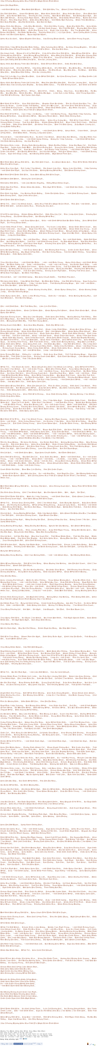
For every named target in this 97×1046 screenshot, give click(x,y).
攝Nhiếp (31, 13)
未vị (53, 162)
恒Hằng (45, 319)
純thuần (80, 693)
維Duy (53, 55)
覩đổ (72, 28)
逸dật (41, 774)
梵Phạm (32, 91)
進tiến (29, 409)
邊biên (60, 229)
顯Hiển (82, 419)
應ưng (66, 503)
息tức (35, 195)
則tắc (38, 252)
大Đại (2, 1)
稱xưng (62, 538)
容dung (82, 409)
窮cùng (58, 268)
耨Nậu (30, 438)
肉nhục (40, 124)
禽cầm (58, 16)
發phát (36, 18)
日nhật (32, 337)
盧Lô (95, 47)
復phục (3, 26)
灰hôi (2, 321)
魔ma (35, 231)
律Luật (58, 70)
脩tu (95, 91)
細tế (6, 18)
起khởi (66, 636)
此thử (51, 26)
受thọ (52, 214)
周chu (85, 13)
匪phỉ (17, 774)
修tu (74, 13)
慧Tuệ (61, 57)
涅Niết (15, 133)
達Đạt (2, 72)
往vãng (60, 120)
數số (51, 281)
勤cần (91, 544)
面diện (23, 32)
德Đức (12, 162)
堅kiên (64, 277)
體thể (30, 124)
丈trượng (18, 85)
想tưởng (94, 147)
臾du (50, 461)
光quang (11, 30)
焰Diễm (64, 837)
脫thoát (59, 154)
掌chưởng (93, 789)
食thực (67, 130)
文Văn (44, 53)
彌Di (52, 105)
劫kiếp (34, 233)
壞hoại (57, 536)
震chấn (33, 193)
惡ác (28, 538)
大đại (57, 30)
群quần (25, 28)
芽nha (8, 565)
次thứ (34, 563)
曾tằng (2, 246)
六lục (22, 193)
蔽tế (3, 358)
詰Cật (62, 55)
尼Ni (37, 82)
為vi (43, 59)
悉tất (91, 122)
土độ (95, 76)
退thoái (54, 544)
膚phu (2, 18)
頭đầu (15, 124)
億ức (28, 64)
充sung (39, 321)
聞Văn (55, 64)
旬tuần (48, 28)
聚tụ (66, 30)
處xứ (37, 220)
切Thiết (87, 705)
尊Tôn (17, 103)
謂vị (1, 220)
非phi (60, 93)
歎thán (60, 183)
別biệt (60, 354)
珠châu (11, 105)
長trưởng (33, 519)
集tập (84, 503)
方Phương (8, 1)
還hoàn (49, 747)
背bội (50, 289)
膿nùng (9, 321)
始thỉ (12, 214)
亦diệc (67, 64)
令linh (67, 105)
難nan (68, 122)
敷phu (47, 20)
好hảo (12, 120)
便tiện (20, 321)
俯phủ (15, 28)
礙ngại (53, 151)
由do (43, 28)
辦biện (19, 760)
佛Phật (12, 9)
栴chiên (14, 16)
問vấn (75, 162)
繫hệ (9, 724)
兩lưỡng (65, 789)
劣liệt (62, 85)
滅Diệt (9, 57)
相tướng (38, 114)
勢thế (33, 130)
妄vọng (57, 147)
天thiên (51, 91)
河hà (44, 448)
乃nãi (24, 122)
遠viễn (30, 30)
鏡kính (55, 116)
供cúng (68, 461)
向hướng (44, 289)
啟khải (49, 802)
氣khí (86, 28)
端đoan (22, 39)
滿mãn (63, 162)
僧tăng (14, 268)
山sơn (40, 448)
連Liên (49, 68)
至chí (28, 122)
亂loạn (79, 682)
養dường (75, 461)
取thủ (71, 507)
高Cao (2, 28)
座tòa (58, 386)
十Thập (50, 400)
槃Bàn (20, 133)
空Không (3, 55)
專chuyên (80, 758)
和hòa (28, 530)
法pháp (38, 139)
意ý (6, 105)
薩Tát (42, 49)
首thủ (55, 59)
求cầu (45, 676)
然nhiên (20, 216)
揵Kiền (44, 68)
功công (3, 216)
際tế (64, 229)
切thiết (8, 108)
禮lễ (22, 605)
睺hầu (41, 93)
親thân (94, 618)
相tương (57, 283)
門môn (65, 154)
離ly (73, 233)
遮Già (2, 49)
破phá (22, 620)
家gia (2, 231)
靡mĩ (61, 28)
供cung (3, 530)
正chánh (19, 105)
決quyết (15, 651)
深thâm (53, 13)
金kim (49, 693)
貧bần (4, 507)
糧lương (65, 526)
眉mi (53, 419)
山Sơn (7, 28)
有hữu (25, 20)
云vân (55, 168)
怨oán (89, 618)
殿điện (8, 126)
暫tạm (49, 724)
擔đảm (86, 764)
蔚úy (73, 26)
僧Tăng (46, 505)
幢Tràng (41, 707)
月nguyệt (86, 39)
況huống (20, 762)
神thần (75, 108)
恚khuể (19, 639)
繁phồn (85, 18)
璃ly (11, 429)
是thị (7, 5)
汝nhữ (33, 179)
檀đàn (20, 16)
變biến (51, 145)
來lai (53, 49)
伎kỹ (8, 572)
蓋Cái (20, 57)
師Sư (54, 53)
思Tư (35, 1)
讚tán (95, 331)
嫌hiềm (13, 639)
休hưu (30, 195)
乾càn (77, 91)
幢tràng (15, 442)
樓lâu (11, 93)
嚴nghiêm (82, 30)
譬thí (67, 103)
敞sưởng (33, 32)
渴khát (23, 319)
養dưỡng (9, 530)
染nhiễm (90, 76)
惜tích (22, 509)
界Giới (51, 1)
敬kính (63, 461)
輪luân (86, 231)
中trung (79, 39)
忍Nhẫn (3, 396)
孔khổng (81, 32)
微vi (26, 47)
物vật (92, 342)
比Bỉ (28, 82)
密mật (61, 18)
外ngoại (53, 28)
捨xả (95, 122)
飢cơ (18, 319)
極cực (20, 726)
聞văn (16, 5)
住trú (95, 281)
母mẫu (73, 505)
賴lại (95, 530)
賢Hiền (83, 57)
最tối (32, 122)
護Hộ (40, 91)
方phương (49, 47)
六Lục (19, 76)
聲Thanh (49, 64)
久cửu (10, 76)
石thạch (49, 448)
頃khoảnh (28, 461)
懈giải (22, 774)
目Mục (39, 68)
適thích (82, 227)
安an (52, 515)
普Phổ (77, 57)
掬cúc (54, 768)
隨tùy (7, 120)
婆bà (86, 91)
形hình (47, 49)
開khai (42, 20)
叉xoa (70, 91)
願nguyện (50, 609)
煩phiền (94, 193)
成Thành (3, 707)
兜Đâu (8, 227)
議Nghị (40, 1)
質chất (28, 22)
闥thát (82, 91)
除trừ (2, 22)
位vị (93, 124)
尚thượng (72, 760)
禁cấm (55, 636)
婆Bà (69, 70)
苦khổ (79, 122)
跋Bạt (13, 72)
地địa (16, 193)
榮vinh (5, 30)
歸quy (39, 507)
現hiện (43, 64)
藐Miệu (48, 438)
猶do (43, 18)
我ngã (11, 5)
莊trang (76, 47)
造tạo (53, 751)
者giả (89, 16)
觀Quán (19, 53)
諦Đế (63, 331)
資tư (60, 526)
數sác (45, 760)
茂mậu (68, 32)
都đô (31, 342)
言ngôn (15, 164)
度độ (66, 170)
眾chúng (21, 18)
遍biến (74, 252)
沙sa (18, 394)
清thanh (24, 636)
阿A (26, 13)
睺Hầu (75, 68)
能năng (79, 16)
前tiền (27, 459)
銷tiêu (7, 839)
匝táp (16, 20)
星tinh (74, 39)
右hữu (2, 735)
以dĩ (5, 137)
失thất (59, 544)
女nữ (89, 85)
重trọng (46, 714)
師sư (44, 530)
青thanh (72, 18)
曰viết (12, 53)
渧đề (93, 409)
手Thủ (41, 57)
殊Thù (49, 53)
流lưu (95, 28)
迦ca (7, 93)
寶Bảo (35, 57)
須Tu (56, 68)
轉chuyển (69, 231)
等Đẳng (77, 9)
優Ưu (36, 70)
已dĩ (6, 76)
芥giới (34, 429)
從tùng (94, 120)
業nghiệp (30, 85)
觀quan (30, 34)
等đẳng (36, 47)
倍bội (8, 335)
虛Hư (95, 53)
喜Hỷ (8, 32)
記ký (56, 214)
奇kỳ (13, 469)
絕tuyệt (87, 377)
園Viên (12, 32)
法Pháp (3, 133)
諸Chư (14, 57)
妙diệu (32, 20)
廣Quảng (16, 1)
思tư (9, 576)
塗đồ (69, 570)
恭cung (57, 461)
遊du (95, 227)
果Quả (29, 565)
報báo (38, 532)
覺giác (79, 145)
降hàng (30, 231)
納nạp (26, 404)
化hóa (62, 76)
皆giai (20, 20)
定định (64, 108)
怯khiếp (55, 760)
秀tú (82, 26)
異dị (55, 145)
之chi (45, 30)
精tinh (8, 693)
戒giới (72, 492)
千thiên (23, 64)
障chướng (64, 283)
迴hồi (64, 16)
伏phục (51, 85)
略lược (34, 367)
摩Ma (23, 9)
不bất (65, 28)
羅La (70, 68)
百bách (62, 335)
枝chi (91, 18)
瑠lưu (7, 429)
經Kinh (56, 1)
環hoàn (56, 39)
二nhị (33, 114)
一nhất (2, 9)
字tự (79, 340)
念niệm (25, 105)
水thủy (76, 319)
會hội (61, 49)
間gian (31, 18)
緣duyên (86, 356)
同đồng (49, 183)
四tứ (19, 32)
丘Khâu (32, 82)
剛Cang (31, 55)
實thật (84, 147)
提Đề (32, 9)
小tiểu (25, 26)
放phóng (48, 419)
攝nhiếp (77, 348)
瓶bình (46, 409)
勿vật (71, 808)
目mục (20, 124)
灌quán (77, 609)
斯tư (2, 411)
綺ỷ (55, 18)
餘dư (39, 22)
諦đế (2, 179)
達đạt (82, 839)
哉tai (7, 187)
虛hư (8, 220)
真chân (33, 358)
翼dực (68, 16)
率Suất (13, 227)
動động (36, 105)
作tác (54, 243)
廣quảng (22, 544)
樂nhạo (91, 20)
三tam (23, 114)
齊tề (68, 28)
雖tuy (90, 406)
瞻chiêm (33, 183)
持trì (28, 570)
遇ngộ (90, 421)
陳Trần (2, 70)
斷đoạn (81, 377)
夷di (28, 32)
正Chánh (70, 9)
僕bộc (64, 124)
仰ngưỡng (40, 183)
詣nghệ (39, 319)
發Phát (87, 419)
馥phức (22, 34)
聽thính (6, 179)
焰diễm (52, 277)
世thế (82, 149)
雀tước (87, 32)
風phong (54, 310)
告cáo (32, 174)
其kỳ (2, 13)
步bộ (13, 229)
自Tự (24, 53)
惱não (2, 195)
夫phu (24, 85)
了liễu (27, 108)
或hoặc (18, 222)
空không (45, 139)
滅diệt (74, 266)
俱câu (7, 22)
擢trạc (65, 13)
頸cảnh (3, 34)
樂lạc (56, 515)
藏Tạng (78, 53)
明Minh (9, 122)
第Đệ (47, 331)
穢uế (87, 310)
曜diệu (58, 20)
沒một (41, 227)
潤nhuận (12, 18)
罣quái (69, 448)
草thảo (48, 32)
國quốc (81, 124)
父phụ (68, 505)
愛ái (87, 20)
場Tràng (17, 49)
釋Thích (24, 91)
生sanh (74, 76)
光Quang (89, 55)
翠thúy (78, 18)
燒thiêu (18, 310)
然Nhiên (45, 122)
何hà (2, 137)
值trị (1, 340)
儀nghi (27, 252)
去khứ (49, 858)
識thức (69, 858)
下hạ (57, 9)
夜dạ (35, 30)
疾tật (85, 762)
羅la (52, 18)
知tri (31, 108)
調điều (46, 85)
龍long (59, 91)
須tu (46, 461)
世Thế (44, 91)
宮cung (3, 126)
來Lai (27, 1)
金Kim (26, 55)
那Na (7, 49)
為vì (67, 47)
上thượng (46, 16)
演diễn (2, 189)
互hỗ (67, 354)
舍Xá (18, 68)
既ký (24, 457)
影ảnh (38, 816)
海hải (32, 768)
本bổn (70, 13)
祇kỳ (18, 268)
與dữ (90, 239)
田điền (42, 555)
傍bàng (69, 289)
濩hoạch (3, 20)
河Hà (50, 319)
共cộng (90, 281)
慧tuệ (83, 492)
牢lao (69, 277)
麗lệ (87, 30)
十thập (12, 47)
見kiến (30, 145)
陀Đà (22, 72)
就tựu (8, 85)
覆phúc (22, 289)
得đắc (79, 168)
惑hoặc (87, 808)
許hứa (87, 722)
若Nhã (89, 68)
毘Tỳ (91, 47)
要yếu (29, 678)
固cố (58, 13)
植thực (46, 563)
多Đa (73, 70)
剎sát (23, 47)
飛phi (54, 16)
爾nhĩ (2, 103)
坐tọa (39, 39)
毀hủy (82, 538)
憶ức (15, 791)
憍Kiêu (94, 68)
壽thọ (82, 860)
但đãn (53, 342)
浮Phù (90, 768)
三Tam (2, 110)
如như (2, 5)
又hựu (2, 120)
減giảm (21, 241)
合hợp (87, 789)
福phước (16, 475)
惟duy (14, 576)
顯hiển (62, 116)
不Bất (31, 1)
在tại (17, 9)
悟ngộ (19, 154)
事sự (18, 126)
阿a (92, 91)
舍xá (12, 693)
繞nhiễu (39, 26)
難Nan (83, 70)
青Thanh (58, 837)
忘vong (30, 724)
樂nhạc (13, 572)
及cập (94, 105)
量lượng (18, 26)
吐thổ (54, 20)
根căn (48, 13)
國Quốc (37, 9)
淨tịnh (52, 103)
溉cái (72, 609)
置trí (95, 103)
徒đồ (61, 764)
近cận (38, 76)
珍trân (76, 442)
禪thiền (58, 108)
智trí (78, 492)
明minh (49, 116)
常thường (32, 16)
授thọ (62, 841)
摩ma (36, 93)
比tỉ (46, 22)
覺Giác (82, 9)
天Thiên (19, 227)
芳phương (69, 20)
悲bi (49, 507)
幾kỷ (23, 590)
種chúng (18, 570)
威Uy (83, 55)
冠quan (20, 28)
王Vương (16, 122)
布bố (95, 18)
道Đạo (11, 49)
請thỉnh (54, 802)
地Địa (74, 53)
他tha (43, 47)
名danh (22, 13)
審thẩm (12, 747)
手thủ (46, 124)
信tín (27, 597)
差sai (55, 354)
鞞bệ (11, 22)
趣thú (30, 452)
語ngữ (49, 682)
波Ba (36, 13)
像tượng (83, 572)
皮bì (95, 16)
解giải (54, 154)
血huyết (15, 321)
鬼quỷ (12, 319)
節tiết (2, 16)
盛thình (23, 429)
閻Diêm (84, 768)
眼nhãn (3, 356)
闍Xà (55, 82)
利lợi (23, 22)
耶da (16, 785)
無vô (95, 13)
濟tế (21, 540)
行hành (81, 120)
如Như (22, 1)
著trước (39, 149)
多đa (32, 22)
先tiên (62, 503)
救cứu (30, 507)
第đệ (19, 379)
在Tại (29, 53)
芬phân (16, 34)
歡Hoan (3, 32)
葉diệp (66, 18)
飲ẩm (44, 768)
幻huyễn (47, 277)
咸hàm (30, 348)
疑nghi (52, 30)
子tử (60, 124)
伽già (48, 93)
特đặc (17, 469)
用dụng (8, 216)
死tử (56, 229)
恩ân (5, 532)
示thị (34, 49)
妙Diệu (94, 26)
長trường (81, 333)
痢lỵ (24, 321)
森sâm (69, 26)
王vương (61, 26)
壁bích (55, 448)
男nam (12, 603)
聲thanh (55, 183)
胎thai (64, 227)
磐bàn (43, 13)
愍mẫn (53, 507)
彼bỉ (24, 116)
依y (37, 137)
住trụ (47, 206)
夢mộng (25, 145)
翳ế (13, 354)
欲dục (71, 47)
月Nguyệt (3, 710)
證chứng (14, 139)
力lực (80, 108)
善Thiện (78, 55)
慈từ (6, 802)
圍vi (34, 26)
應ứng (25, 216)
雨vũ (52, 193)
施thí (7, 333)
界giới (87, 149)
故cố (28, 49)
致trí (72, 526)
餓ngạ (7, 319)
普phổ (15, 243)
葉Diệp (28, 70)
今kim (12, 168)
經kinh (18, 233)
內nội (88, 580)
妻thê (56, 124)
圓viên (90, 13)
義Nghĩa (58, 331)
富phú (33, 620)
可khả (83, 20)
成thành (64, 9)
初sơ (37, 337)
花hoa (37, 20)
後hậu (37, 122)
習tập (64, 628)
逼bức (32, 319)
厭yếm (43, 34)
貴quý (38, 620)
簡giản (70, 618)
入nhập (90, 108)
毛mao (27, 220)
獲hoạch (47, 515)
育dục (21, 862)
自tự (26, 141)
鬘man (62, 570)
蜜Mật (31, 76)
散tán (75, 682)
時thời (8, 9)
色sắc (26, 18)
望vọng (40, 30)
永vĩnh (44, 544)
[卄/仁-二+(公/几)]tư (59, 32)
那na (26, 93)
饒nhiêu (83, 530)
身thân (94, 85)
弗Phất (27, 68)
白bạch (29, 429)
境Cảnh (45, 1)
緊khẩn (21, 93)
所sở (61, 122)
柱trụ (24, 16)
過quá (84, 16)
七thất (8, 229)
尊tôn (45, 187)
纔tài (82, 837)
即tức (2, 114)
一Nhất (52, 331)
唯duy (31, 306)
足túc (50, 124)
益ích (64, 151)
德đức (58, 344)
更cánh (18, 367)
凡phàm (28, 95)
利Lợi (58, 53)
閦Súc (57, 707)
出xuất (94, 229)
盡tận (66, 241)
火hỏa (62, 30)
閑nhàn (15, 722)
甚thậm (78, 20)
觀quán (18, 718)
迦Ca (24, 70)
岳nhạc (31, 28)
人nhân (55, 93)
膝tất (70, 789)
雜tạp (84, 76)
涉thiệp (94, 289)
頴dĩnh (78, 26)
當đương (24, 179)
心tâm (28, 183)
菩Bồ (44, 9)
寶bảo (81, 442)
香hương (80, 28)
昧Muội (8, 110)
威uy (70, 108)
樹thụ (53, 9)
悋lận (17, 509)
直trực (78, 13)
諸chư (55, 47)
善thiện (3, 187)
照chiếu (17, 30)
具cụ (68, 473)
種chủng (12, 141)
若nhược (15, 503)
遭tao (28, 469)
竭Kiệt (28, 9)
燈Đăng (51, 122)
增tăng (12, 241)
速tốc (30, 475)
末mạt (80, 570)
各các (2, 285)
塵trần (30, 47)
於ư (37, 16)
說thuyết (94, 130)
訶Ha (29, 59)
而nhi (46, 26)
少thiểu (25, 195)
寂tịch (40, 825)
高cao (10, 442)
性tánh (64, 356)
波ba (20, 22)
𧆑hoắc (8, 34)
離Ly (44, 70)
